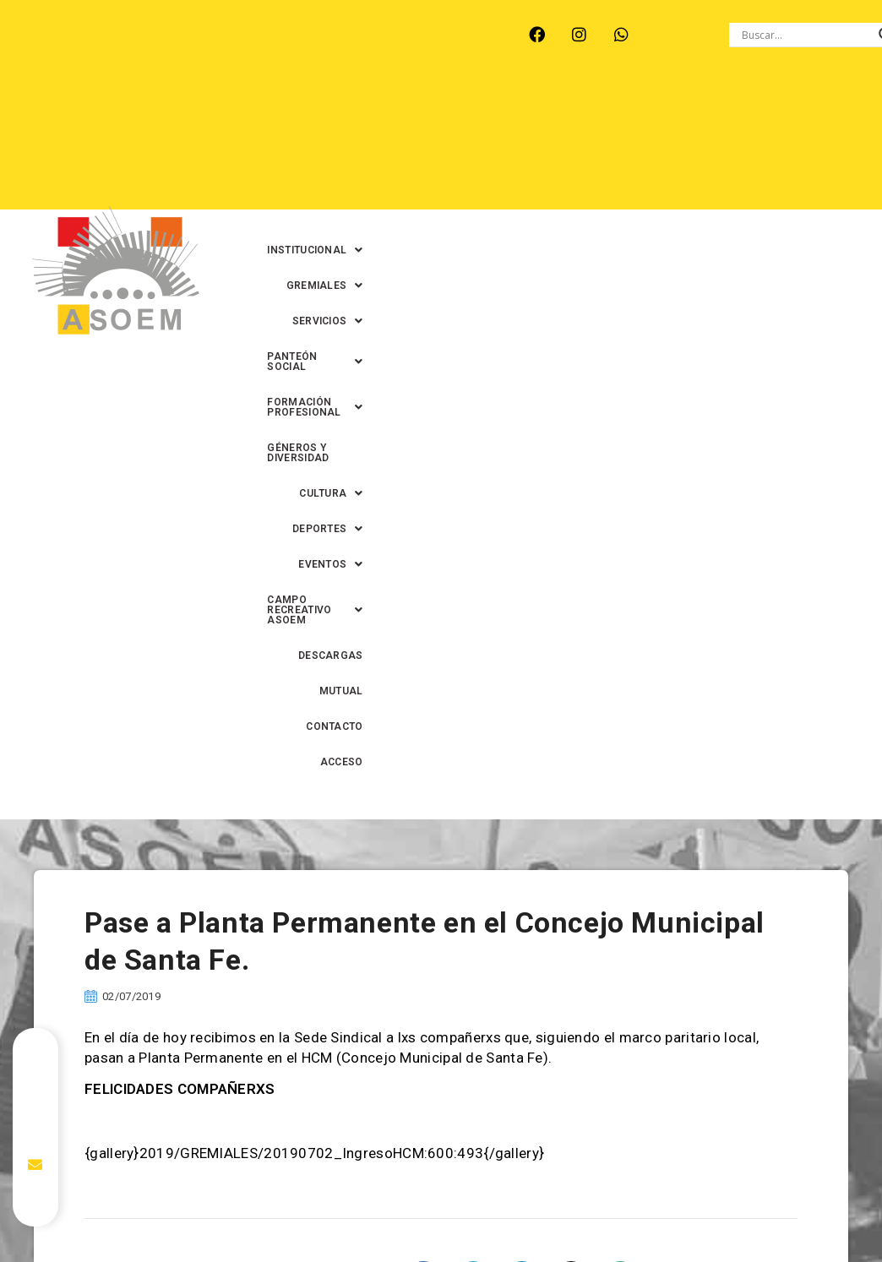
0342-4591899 (448, 1254)
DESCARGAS (644, 180)
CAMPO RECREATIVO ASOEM (505, 180)
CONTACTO (799, 180)
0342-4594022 (726, 1223)
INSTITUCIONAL (449, 109)
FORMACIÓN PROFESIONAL (416, 144)
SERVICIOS (659, 109)
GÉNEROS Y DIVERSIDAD (581, 144)
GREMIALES (560, 109)
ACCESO (807, 215)
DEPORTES (793, 144)
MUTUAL (724, 180)
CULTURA (700, 144)
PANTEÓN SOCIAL (775, 109)
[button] (449, 109)
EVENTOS (365, 180)
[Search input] (806, 34)
